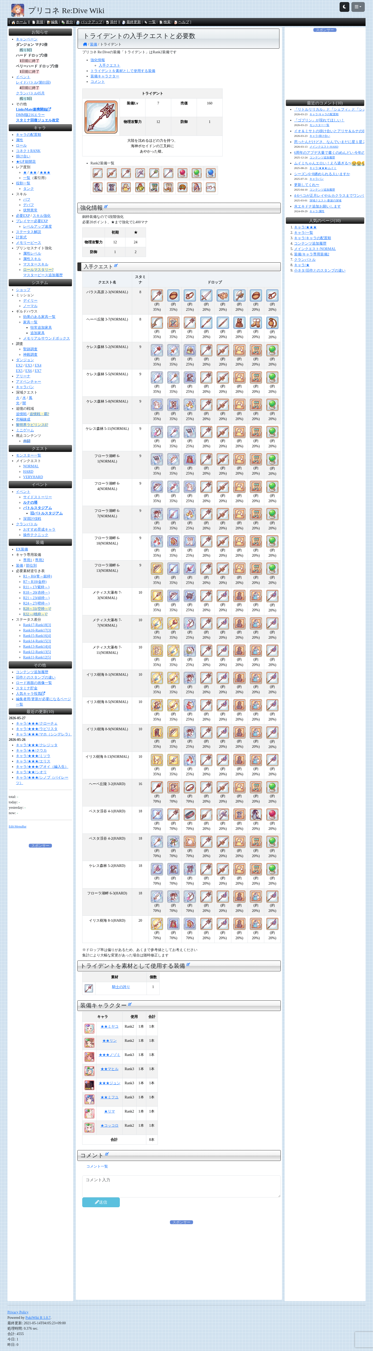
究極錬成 (23, 419)
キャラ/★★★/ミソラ (33, 756)
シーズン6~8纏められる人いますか (322, 174)
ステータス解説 (28, 232)
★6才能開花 (26, 162)
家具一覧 (30, 322)
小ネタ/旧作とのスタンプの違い (319, 270)
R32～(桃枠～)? (35, 614)
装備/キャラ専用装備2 (311, 254)
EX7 (38, 371)
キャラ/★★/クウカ (31, 750)
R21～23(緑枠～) (36, 598)
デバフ (28, 205)
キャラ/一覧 (303, 233)
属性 (19, 140)
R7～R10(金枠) (35, 582)
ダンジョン (25, 360)
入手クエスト (109, 65)
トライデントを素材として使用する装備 (122, 71)
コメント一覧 (97, 1166)
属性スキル (32, 259)
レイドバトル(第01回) (33, 82)
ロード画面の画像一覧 (34, 683)
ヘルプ (181, 22)
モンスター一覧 (28, 455)
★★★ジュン (109, 1083)
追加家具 (37, 333)
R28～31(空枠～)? (37, 609)
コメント (97, 82)
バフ (26, 199)
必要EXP (23, 216)
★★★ (45, 172)
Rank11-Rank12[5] (37, 657)
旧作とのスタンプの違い (36, 677)
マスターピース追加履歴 (43, 275)
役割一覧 (23, 183)
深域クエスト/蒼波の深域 (325, 200)
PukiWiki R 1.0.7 (37, 1318)
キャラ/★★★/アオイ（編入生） (42, 767)
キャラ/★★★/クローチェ (37, 723)
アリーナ (23, 376)
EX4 (38, 365)
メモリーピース (28, 243)
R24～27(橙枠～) (36, 603)
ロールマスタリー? (38, 270)
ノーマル (30, 306)
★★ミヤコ (110, 1026)
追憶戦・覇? (39, 414)
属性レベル (32, 253)
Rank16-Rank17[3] (37, 630)
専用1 (27, 560)
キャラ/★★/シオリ (31, 772)
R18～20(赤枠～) (36, 592)
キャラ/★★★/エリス (33, 761)
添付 (111, 22)
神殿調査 (30, 355)
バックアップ (89, 22)
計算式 (21, 237)
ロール (21, 145)
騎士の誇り (121, 987)
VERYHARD (33, 477)
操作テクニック (35, 535)
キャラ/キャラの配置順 (324, 114)
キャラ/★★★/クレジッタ (37, 745)
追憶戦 (21, 414)
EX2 (19, 365)
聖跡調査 (30, 349)
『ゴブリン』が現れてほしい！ (319, 120)
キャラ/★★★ (305, 227)
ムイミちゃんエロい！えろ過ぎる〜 (330, 163)
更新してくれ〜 (306, 185)
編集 (52, 22)
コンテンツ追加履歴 (32, 672)
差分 (67, 22)
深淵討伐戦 (32, 519)
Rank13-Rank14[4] (37, 646)
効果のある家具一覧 (39, 317)
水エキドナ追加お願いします (317, 206)
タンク (28, 189)
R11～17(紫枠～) (36, 587)
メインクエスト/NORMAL (315, 249)
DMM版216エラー (30, 115)
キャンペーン (27, 39)
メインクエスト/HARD (324, 146)
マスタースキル (35, 264)
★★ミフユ (110, 1097)
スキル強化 (42, 216)
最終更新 (131, 22)
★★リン (109, 1041)
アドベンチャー (28, 382)
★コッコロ (110, 1125)
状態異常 (30, 210)
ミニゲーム (25, 430)
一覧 (150, 22)
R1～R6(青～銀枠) (37, 576)
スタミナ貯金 (27, 688)
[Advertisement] (181, 1261)
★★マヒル (110, 1069)
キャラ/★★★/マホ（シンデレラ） (44, 734)
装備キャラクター (104, 76)
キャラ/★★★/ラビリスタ (37, 729)
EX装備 (22, 549)
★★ (33, 172)
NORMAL (31, 466)
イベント (23, 77)
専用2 (39, 560)
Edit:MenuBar (17, 826)
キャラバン (25, 387)
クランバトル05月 (30, 93)
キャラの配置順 (28, 135)
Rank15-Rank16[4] (37, 636)
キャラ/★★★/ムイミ (323, 168)
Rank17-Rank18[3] (37, 625)
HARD (28, 472)
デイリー (30, 301)
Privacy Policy (18, 1312)
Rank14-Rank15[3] (37, 641)
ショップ (23, 290)
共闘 (26, 441)
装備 (19, 565)
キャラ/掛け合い (320, 135)
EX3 (28, 365)
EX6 (28, 371)
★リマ (109, 1111)
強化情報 (97, 60)
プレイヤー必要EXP (32, 221)
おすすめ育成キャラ (39, 529)
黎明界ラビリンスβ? (32, 425)
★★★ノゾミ (109, 1055)
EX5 (19, 371)
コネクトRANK (28, 151)
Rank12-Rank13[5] (37, 652)
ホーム (19, 22)
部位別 (31, 565)
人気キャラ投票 (30, 694)
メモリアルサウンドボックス (46, 338)
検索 (165, 22)
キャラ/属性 (317, 211)
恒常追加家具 (41, 328)
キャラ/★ (302, 265)
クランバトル (27, 524)
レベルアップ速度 (37, 226)
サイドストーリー (37, 497)
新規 (37, 22)
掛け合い (23, 156)
